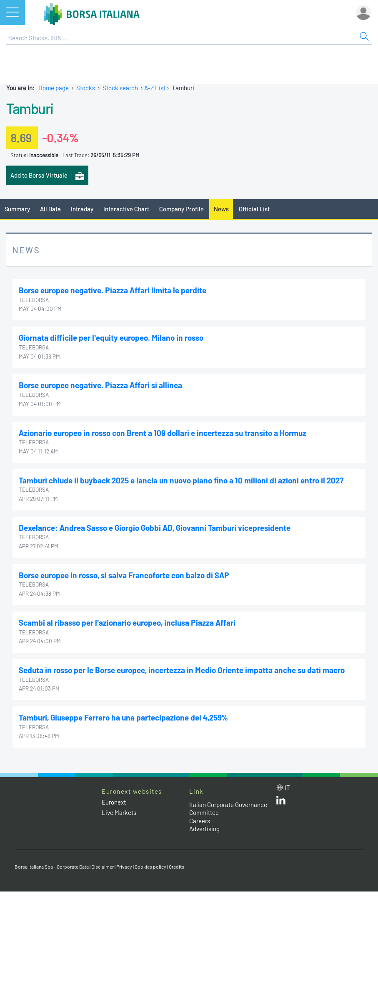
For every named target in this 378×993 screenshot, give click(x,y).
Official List (254, 209)
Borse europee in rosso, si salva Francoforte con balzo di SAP (124, 575)
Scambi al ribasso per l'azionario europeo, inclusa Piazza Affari (127, 622)
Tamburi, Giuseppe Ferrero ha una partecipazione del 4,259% (123, 717)
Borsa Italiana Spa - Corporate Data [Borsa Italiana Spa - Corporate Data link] (52, 866)
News (221, 209)
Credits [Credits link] (176, 866)
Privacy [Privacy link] (124, 866)
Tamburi (29, 108)
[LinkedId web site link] (280, 802)
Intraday (82, 209)
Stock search (120, 88)
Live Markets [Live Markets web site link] (119, 812)
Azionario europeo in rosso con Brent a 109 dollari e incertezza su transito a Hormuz (162, 433)
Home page (53, 88)
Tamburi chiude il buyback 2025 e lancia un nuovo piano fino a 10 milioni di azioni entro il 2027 (181, 480)
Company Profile (181, 209)
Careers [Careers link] (199, 821)
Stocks (85, 88)
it (287, 787)
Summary (17, 209)
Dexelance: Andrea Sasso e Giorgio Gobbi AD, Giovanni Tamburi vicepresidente (154, 527)
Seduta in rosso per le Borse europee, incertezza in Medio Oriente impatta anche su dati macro (182, 670)
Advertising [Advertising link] (204, 828)
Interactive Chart (126, 209)
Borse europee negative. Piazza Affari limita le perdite (112, 290)
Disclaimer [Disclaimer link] (102, 866)
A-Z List (154, 88)
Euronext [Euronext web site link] (114, 802)
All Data (50, 209)
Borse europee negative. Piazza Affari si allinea (100, 385)
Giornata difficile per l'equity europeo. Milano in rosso (111, 337)
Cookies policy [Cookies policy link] (150, 866)
